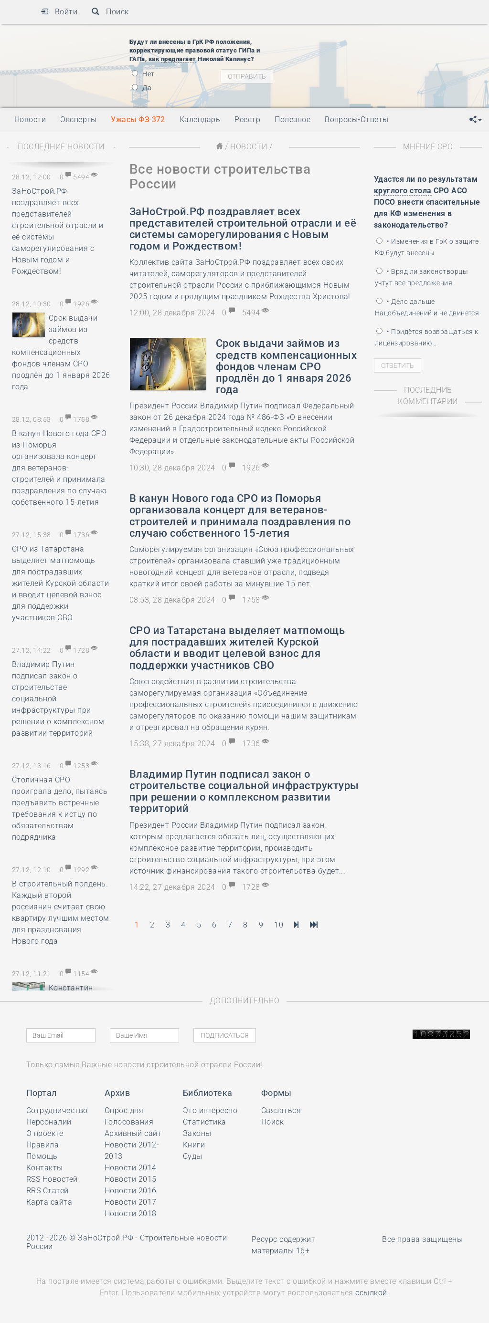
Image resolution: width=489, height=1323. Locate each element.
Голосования (129, 1121)
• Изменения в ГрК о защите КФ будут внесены (427, 247)
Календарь (200, 119)
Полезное (292, 119)
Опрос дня (124, 1110)
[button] (475, 120)
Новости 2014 (131, 1167)
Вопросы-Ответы (357, 119)
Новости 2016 (131, 1190)
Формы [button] (276, 1093)
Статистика (204, 1121)
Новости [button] (30, 119)
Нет (143, 74)
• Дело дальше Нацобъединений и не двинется (427, 307)
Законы (197, 1133)
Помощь (42, 1156)
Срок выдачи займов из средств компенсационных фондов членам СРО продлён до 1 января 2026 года (61, 352)
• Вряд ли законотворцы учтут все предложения (421, 277)
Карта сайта (49, 1202)
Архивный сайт (133, 1133)
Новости (248, 146)
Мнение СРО (428, 146)
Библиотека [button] (208, 1093)
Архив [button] (117, 1093)
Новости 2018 (131, 1213)
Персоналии (49, 1121)
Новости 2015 (131, 1179)
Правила (42, 1144)
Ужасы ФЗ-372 (138, 119)
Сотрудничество (57, 1110)
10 (278, 924)
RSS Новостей (52, 1179)
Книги (194, 1144)
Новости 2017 (131, 1202)
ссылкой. (372, 1292)
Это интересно (210, 1110)
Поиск (110, 11)
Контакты (44, 1167)
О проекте (44, 1133)
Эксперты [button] (78, 119)
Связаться (281, 1110)
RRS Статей (47, 1190)
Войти (59, 11)
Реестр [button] (247, 119)
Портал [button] (41, 1093)
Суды (192, 1156)
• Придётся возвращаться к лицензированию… (426, 337)
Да (141, 88)
